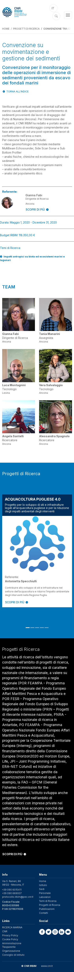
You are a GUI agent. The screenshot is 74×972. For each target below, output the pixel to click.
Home (5, 28)
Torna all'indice (17, 91)
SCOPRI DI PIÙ (37, 209)
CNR (4, 931)
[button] (42, 932)
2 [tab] (32, 627)
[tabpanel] (37, 551)
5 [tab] (47, 627)
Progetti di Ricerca (26, 28)
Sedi (41, 889)
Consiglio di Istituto (13, 954)
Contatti (43, 912)
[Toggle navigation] (68, 15)
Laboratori (45, 897)
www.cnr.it (47, 965)
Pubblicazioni (46, 908)
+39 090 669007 (12, 893)
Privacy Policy (10, 935)
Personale (45, 893)
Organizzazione (11, 950)
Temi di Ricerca (47, 900)
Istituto (43, 885)
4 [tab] (42, 627)
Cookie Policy (10, 939)
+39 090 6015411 (12, 889)
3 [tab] (37, 627)
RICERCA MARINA (12, 927)
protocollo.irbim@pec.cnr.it (17, 896)
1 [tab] (28, 627)
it (53, 8)
